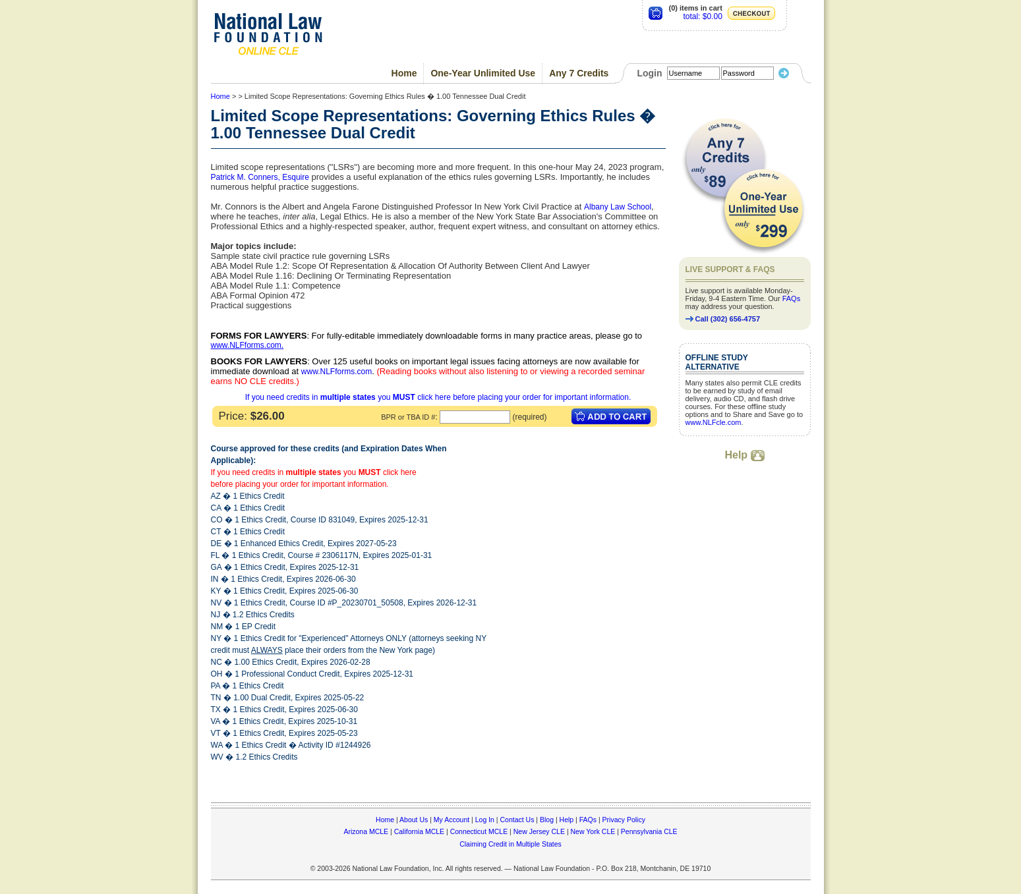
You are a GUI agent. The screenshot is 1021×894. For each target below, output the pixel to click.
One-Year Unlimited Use (482, 73)
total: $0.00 (702, 16)
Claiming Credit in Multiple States (510, 844)
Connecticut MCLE (479, 831)
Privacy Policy (623, 820)
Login (649, 73)
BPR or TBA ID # (408, 417)
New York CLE (593, 831)
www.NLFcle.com (714, 422)
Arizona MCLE (365, 831)
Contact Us (517, 820)
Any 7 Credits (578, 73)
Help (744, 455)
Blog (547, 820)
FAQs (791, 298)
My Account (451, 820)
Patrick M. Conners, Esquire (260, 177)
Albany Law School (617, 206)
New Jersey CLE (539, 831)
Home (404, 73)
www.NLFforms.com (246, 345)
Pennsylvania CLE (649, 831)
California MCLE (419, 831)
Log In (484, 820)
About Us (413, 820)
